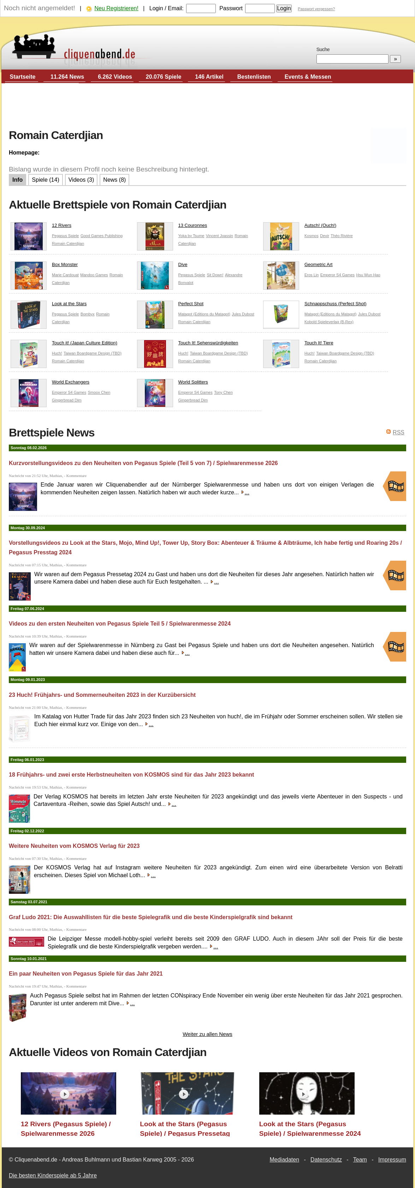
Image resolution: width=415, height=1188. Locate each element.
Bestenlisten (254, 77)
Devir (324, 236)
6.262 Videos (115, 77)
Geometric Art (297, 266)
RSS (398, 432)
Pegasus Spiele (65, 236)
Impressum (392, 1160)
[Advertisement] (207, 106)
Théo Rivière (341, 236)
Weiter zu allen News (207, 1034)
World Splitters (172, 383)
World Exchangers (50, 383)
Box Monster (44, 266)
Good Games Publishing (102, 236)
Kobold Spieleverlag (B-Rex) (329, 322)
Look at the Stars (49, 305)
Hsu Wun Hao (368, 275)
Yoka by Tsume (191, 236)
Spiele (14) (45, 180)
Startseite (23, 77)
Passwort (231, 8)
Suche (323, 49)
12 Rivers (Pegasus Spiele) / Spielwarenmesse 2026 (66, 1128)
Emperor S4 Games (337, 275)
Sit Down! (215, 275)
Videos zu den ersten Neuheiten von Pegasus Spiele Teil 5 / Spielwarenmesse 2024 (120, 624)
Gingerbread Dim (67, 400)
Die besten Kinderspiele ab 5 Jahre (53, 1175)
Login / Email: (166, 8)
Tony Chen (223, 392)
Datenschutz (326, 1160)
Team (360, 1160)
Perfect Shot (170, 305)
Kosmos (311, 236)
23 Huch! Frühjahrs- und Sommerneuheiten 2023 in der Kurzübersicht (102, 695)
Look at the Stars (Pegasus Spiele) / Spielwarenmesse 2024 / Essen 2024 (310, 1128)
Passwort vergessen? (316, 9)
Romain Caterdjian (68, 243)
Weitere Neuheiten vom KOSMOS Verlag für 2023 (74, 846)
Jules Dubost (243, 314)
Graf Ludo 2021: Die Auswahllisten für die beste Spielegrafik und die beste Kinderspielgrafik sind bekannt (150, 917)
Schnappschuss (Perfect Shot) (315, 305)
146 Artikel (209, 77)
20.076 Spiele (164, 77)
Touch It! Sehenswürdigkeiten (187, 344)
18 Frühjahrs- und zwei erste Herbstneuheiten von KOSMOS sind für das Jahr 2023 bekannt (131, 775)
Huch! (57, 353)
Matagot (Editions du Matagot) (204, 314)
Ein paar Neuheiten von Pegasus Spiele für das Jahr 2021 (86, 974)
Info (17, 180)
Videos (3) (81, 180)
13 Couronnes (172, 226)
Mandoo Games (94, 275)
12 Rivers (41, 226)
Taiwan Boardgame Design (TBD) (92, 353)
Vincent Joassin (219, 236)
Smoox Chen (99, 392)
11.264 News (67, 77)
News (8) (114, 180)
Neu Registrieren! (116, 8)
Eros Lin (311, 275)
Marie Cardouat (65, 275)
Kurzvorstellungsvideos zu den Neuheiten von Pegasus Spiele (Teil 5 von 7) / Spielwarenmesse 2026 (143, 463)
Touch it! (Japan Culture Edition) (64, 344)
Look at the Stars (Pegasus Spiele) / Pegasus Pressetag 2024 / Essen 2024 (185, 1128)
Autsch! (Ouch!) (299, 226)
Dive (162, 266)
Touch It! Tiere (298, 344)
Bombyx (88, 314)
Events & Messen (308, 77)
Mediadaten (284, 1160)
